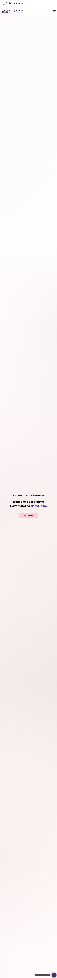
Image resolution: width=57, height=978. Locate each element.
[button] (28, 515)
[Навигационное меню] (54, 3)
